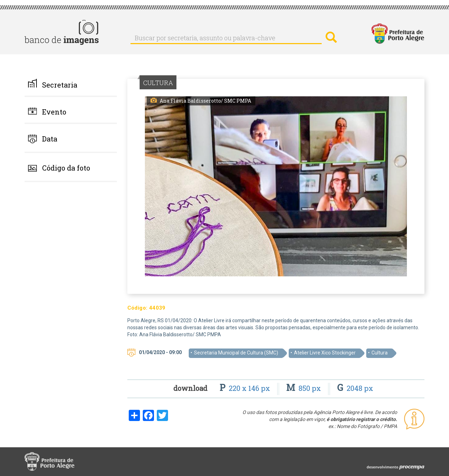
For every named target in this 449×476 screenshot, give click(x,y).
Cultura (379, 353)
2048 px (355, 388)
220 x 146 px (246, 388)
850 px (304, 388)
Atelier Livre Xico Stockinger (325, 353)
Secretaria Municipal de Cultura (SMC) (236, 353)
